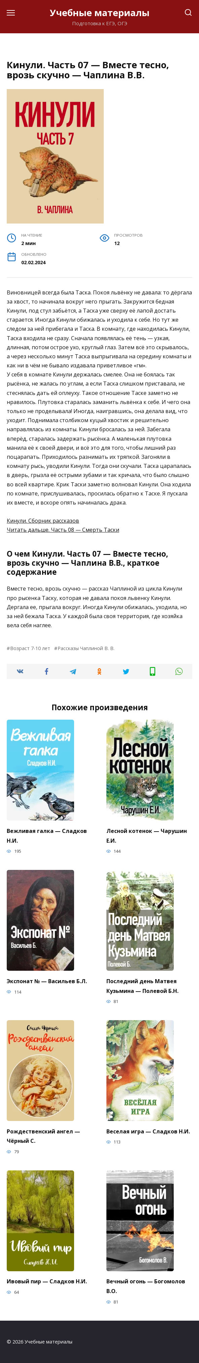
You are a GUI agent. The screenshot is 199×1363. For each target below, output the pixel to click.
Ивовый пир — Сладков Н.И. (47, 1281)
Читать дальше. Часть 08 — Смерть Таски (63, 529)
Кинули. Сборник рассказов (43, 520)
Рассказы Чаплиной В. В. (86, 648)
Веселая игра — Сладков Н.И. (148, 1131)
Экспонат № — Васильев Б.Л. (47, 981)
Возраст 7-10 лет (30, 648)
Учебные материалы (100, 12)
